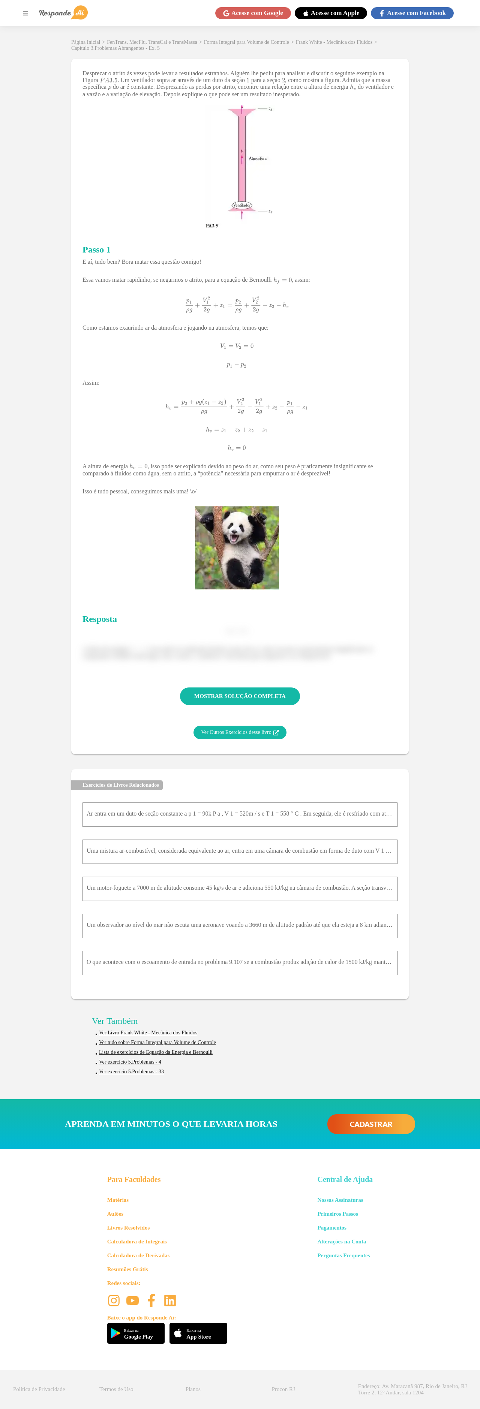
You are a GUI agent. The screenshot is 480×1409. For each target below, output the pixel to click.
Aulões (115, 1214)
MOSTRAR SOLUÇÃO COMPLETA (240, 696)
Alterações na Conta (341, 1242)
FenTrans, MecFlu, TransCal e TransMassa (152, 42)
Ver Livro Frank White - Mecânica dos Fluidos (148, 1032)
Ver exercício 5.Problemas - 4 (130, 1062)
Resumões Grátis (127, 1269)
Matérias (118, 1200)
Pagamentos (331, 1228)
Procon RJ (283, 1389)
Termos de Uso (116, 1389)
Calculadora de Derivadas (138, 1255)
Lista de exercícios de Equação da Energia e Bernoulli (156, 1052)
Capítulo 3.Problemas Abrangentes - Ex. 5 (115, 48)
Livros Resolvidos (128, 1228)
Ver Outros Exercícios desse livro (240, 732)
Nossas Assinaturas (340, 1200)
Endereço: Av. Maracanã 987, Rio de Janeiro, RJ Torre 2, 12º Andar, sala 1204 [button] (412, 1389)
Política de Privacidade (39, 1389)
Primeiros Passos (337, 1214)
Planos (193, 1389)
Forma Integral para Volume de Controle (246, 42)
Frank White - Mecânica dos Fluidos (334, 42)
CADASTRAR (371, 1124)
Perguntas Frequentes (343, 1255)
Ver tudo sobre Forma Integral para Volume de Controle (157, 1042)
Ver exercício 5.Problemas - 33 (131, 1071)
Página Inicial (85, 42)
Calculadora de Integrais (137, 1242)
